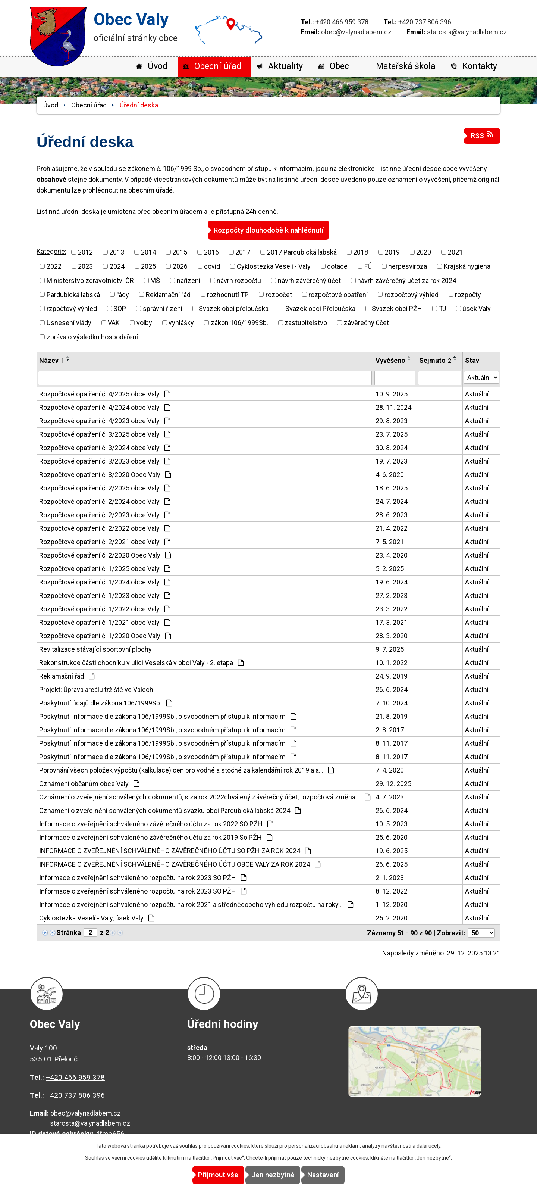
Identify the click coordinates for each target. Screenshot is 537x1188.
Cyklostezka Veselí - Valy (274, 266)
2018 (360, 252)
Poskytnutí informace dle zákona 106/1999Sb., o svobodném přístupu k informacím (167, 716)
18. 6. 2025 (392, 488)
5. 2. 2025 (390, 568)
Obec (339, 66)
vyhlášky (181, 322)
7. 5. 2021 (390, 541)
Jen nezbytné (273, 1175)
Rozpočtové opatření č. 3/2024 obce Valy (104, 447)
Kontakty (479, 66)
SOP (119, 308)
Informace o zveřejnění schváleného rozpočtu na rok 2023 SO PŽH (142, 877)
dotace (337, 266)
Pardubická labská (73, 294)
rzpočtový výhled (72, 308)
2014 (148, 252)
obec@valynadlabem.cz (356, 32)
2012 (85, 252)
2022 (54, 266)
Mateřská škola (406, 66)
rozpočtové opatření (338, 294)
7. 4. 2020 (390, 770)
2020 (423, 252)
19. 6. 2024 (392, 582)
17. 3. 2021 (392, 622)
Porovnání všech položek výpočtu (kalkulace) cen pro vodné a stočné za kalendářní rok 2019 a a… (186, 770)
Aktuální (477, 393)
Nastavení (336, 1175)
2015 (179, 252)
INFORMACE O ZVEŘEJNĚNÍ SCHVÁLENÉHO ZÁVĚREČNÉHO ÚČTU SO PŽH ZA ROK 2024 (175, 850)
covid (212, 266)
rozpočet (279, 294)
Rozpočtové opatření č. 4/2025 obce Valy (104, 393)
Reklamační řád (168, 294)
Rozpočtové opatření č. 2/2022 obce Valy (104, 528)
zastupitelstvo (306, 322)
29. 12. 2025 (393, 783)
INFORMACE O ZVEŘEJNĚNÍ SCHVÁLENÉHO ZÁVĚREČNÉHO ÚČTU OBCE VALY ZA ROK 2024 (179, 864)
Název (51, 360)
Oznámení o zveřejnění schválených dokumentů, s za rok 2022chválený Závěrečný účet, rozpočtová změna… (204, 797)
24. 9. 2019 (392, 676)
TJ (442, 308)
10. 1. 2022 (392, 662)
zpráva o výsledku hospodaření (92, 336)
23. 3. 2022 (392, 608)
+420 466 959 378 (341, 22)
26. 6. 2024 (392, 689)
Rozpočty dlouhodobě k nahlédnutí (269, 229)
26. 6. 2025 (392, 864)
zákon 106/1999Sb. (239, 322)
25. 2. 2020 (392, 918)
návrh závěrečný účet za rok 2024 (406, 280)
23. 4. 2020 (392, 555)
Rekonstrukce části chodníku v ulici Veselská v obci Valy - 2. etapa (141, 662)
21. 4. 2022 (392, 528)
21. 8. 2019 (392, 716)
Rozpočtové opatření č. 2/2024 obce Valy (104, 501)
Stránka (68, 932)
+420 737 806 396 (424, 22)
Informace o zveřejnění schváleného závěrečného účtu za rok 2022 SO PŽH (156, 823)
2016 (211, 252)
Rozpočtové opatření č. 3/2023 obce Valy (104, 461)
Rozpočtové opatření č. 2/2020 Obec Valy (105, 555)
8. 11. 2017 (392, 743)
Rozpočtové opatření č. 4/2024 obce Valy (104, 407)
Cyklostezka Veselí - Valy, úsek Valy (96, 918)
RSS (482, 135)
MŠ (155, 280)
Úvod (157, 66)
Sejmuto (435, 360)
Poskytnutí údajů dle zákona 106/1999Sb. (105, 703)
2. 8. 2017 (390, 729)
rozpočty (468, 294)
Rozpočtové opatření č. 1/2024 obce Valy (104, 582)
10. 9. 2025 (392, 393)
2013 (116, 252)
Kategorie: (51, 251)
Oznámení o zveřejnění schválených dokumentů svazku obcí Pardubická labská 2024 (170, 810)
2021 (455, 252)
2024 (117, 266)
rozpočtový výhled (411, 294)
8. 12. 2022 (392, 891)
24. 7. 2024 (392, 501)
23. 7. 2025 (392, 434)
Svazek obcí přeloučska (233, 308)
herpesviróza (407, 266)
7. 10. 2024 (392, 703)
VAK (114, 322)
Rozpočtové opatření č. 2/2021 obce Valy (104, 541)
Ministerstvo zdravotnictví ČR (90, 280)
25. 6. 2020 (392, 837)
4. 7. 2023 (390, 797)
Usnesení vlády (69, 322)
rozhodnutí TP (228, 294)
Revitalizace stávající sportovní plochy (95, 649)
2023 (85, 266)
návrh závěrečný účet (309, 280)
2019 (392, 252)
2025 (148, 266)
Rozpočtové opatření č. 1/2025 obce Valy (104, 568)
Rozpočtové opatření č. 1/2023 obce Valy (104, 595)
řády (122, 294)
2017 (242, 252)
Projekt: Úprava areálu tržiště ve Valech (96, 689)
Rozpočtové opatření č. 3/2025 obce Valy (104, 434)
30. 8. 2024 (392, 447)
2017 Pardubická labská (302, 252)
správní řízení (162, 308)
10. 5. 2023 (392, 823)
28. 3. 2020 (392, 635)
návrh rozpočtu (239, 280)
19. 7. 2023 (392, 461)
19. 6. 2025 (392, 850)
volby (144, 322)
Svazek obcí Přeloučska (320, 308)
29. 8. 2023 (392, 420)
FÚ (368, 266)
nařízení (188, 280)
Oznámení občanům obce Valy (89, 783)
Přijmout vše (206, 1175)
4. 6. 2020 (390, 474)
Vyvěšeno (390, 360)
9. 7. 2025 (390, 649)
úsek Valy (476, 308)
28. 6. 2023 (392, 514)
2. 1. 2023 (390, 877)
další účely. (429, 1146)
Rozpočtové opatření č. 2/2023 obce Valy (104, 514)
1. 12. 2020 (392, 904)
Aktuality (285, 66)
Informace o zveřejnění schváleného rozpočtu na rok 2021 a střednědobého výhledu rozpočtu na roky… (196, 904)
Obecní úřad (217, 66)
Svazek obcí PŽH (397, 308)
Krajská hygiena (467, 266)
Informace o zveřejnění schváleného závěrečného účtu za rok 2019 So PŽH (155, 837)
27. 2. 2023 (392, 595)
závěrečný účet (366, 322)
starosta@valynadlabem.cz (467, 32)
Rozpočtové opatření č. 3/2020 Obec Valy (105, 474)
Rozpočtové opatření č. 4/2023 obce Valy (104, 420)
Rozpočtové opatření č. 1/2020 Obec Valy (105, 635)
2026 (180, 266)
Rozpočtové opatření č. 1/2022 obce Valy (104, 608)
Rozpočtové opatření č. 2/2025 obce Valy (104, 488)
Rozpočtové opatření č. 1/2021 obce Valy (104, 622)
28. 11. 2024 (393, 407)
